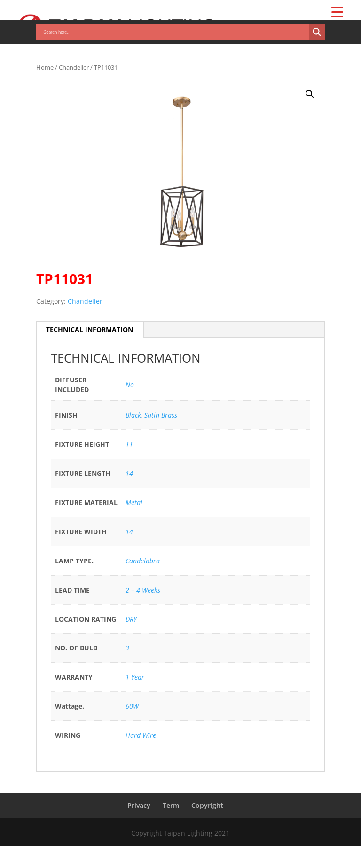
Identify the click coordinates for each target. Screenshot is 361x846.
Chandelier (74, 67)
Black (133, 415)
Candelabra (143, 560)
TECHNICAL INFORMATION (89, 329)
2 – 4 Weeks (143, 589)
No (130, 384)
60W (132, 706)
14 (129, 473)
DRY (131, 619)
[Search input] (174, 32)
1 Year (135, 676)
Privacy (138, 805)
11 (129, 444)
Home (45, 67)
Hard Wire (141, 735)
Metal (134, 502)
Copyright (207, 805)
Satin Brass (160, 415)
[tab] (90, 330)
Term (171, 805)
